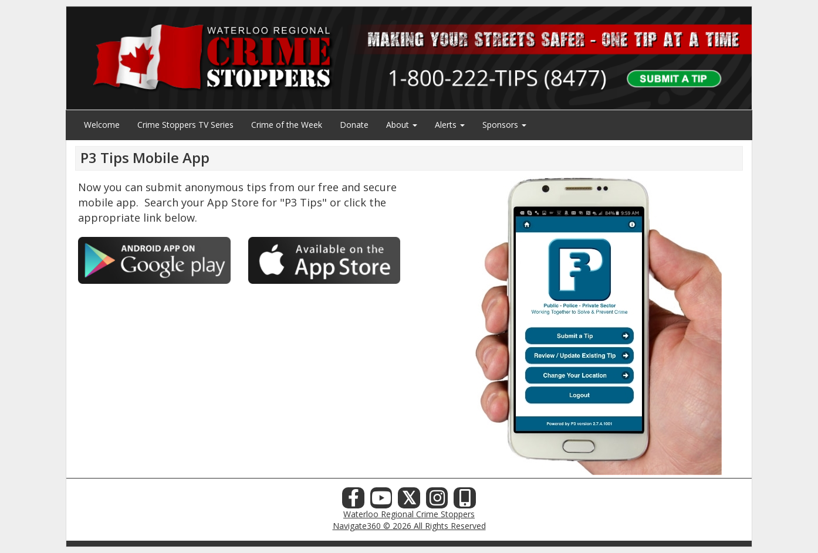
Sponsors (504, 124)
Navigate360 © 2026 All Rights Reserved (409, 525)
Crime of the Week (286, 124)
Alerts (450, 124)
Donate (354, 124)
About (401, 124)
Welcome (102, 124)
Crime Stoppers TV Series (185, 124)
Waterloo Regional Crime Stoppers (409, 514)
